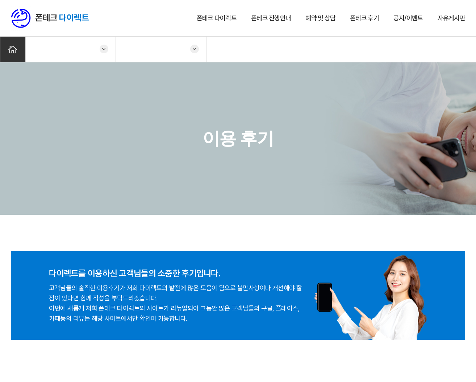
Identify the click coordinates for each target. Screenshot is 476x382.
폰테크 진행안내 (271, 18)
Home (13, 49)
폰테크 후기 (364, 18)
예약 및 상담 (320, 18)
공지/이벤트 (408, 18)
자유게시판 (451, 18)
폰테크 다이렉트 (217, 18)
